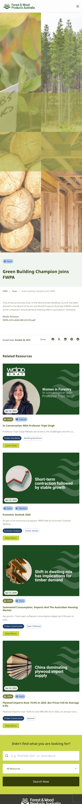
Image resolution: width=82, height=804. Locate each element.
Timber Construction (13, 626)
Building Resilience (33, 438)
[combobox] (41, 768)
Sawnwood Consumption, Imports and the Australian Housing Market (40, 609)
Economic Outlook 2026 (16, 514)
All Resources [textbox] (13, 768)
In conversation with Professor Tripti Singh (29, 425)
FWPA (5, 291)
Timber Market (31, 531)
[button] (52, 339)
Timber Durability (12, 438)
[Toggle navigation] (76, 6)
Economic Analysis (12, 531)
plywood (30, 718)
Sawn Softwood (34, 626)
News (14, 291)
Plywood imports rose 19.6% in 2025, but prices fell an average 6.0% (41, 704)
